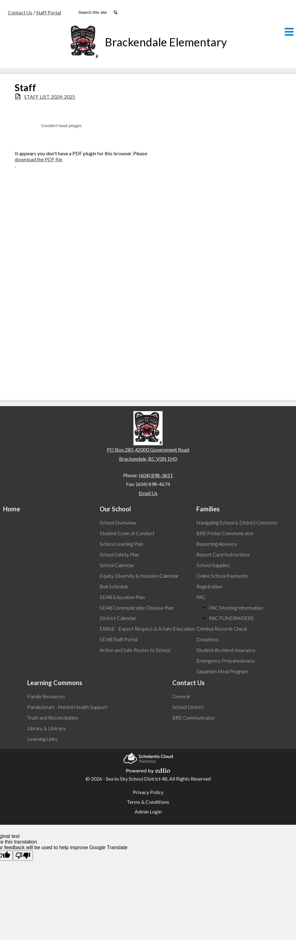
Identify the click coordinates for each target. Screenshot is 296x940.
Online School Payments (222, 576)
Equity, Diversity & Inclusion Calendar (139, 576)
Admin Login (148, 811)
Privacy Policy (148, 792)
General (181, 696)
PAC (201, 597)
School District (188, 707)
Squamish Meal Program (222, 671)
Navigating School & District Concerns (236, 522)
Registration (209, 586)
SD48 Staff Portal (119, 639)
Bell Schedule (114, 586)
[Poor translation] (23, 855)
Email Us (148, 493)
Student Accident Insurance (226, 650)
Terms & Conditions (148, 802)
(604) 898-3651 (156, 475)
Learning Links (42, 739)
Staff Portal (48, 12)
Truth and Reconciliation (52, 717)
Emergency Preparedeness (225, 661)
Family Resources (46, 696)
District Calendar (118, 618)
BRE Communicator (193, 717)
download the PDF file (38, 159)
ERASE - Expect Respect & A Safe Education (147, 629)
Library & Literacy (46, 728)
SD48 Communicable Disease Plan (137, 608)
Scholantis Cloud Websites (148, 757)
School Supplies (213, 565)
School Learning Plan (121, 544)
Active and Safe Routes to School (135, 650)
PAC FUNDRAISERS (231, 618)
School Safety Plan (119, 554)
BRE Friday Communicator (225, 533)
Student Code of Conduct (127, 533)
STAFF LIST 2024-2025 (49, 97)
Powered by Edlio (148, 770)
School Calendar (117, 565)
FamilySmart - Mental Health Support (67, 707)
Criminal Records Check (221, 629)
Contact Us (20, 12)
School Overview (118, 522)
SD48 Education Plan (122, 597)
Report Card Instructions (223, 554)
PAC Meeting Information (236, 608)
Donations (207, 639)
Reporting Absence (216, 544)
